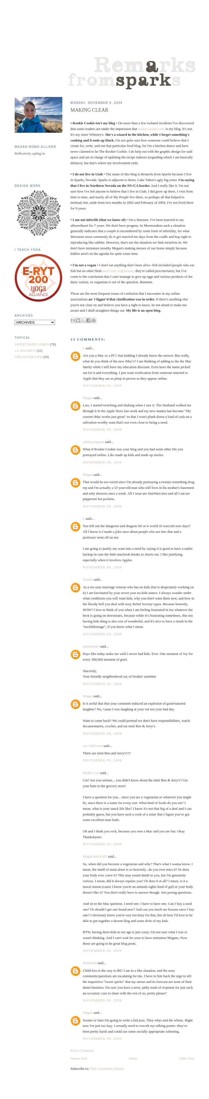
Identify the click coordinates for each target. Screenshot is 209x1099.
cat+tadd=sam (93, 746)
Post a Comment (82, 1050)
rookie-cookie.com (151, 129)
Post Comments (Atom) (107, 1068)
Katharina (90, 963)
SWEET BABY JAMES (32, 344)
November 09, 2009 (102, 385)
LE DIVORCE (25, 350)
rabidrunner (91, 646)
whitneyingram (93, 442)
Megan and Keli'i (95, 856)
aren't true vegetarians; (118, 271)
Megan (88, 398)
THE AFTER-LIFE (28, 357)
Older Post (186, 1058)
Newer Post (78, 1058)
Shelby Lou (91, 773)
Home (133, 1058)
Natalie (88, 579)
